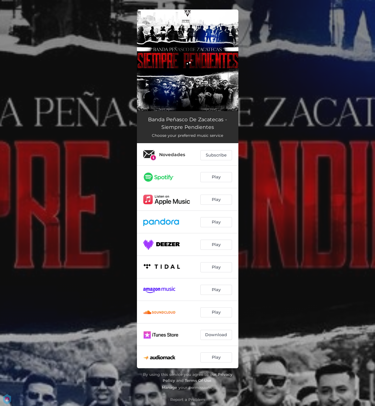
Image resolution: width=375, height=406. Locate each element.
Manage (169, 387)
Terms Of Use (198, 380)
